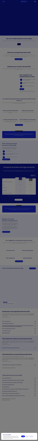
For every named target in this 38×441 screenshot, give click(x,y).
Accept (23, 436)
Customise (31, 436)
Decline (27, 436)
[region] (19, 436)
